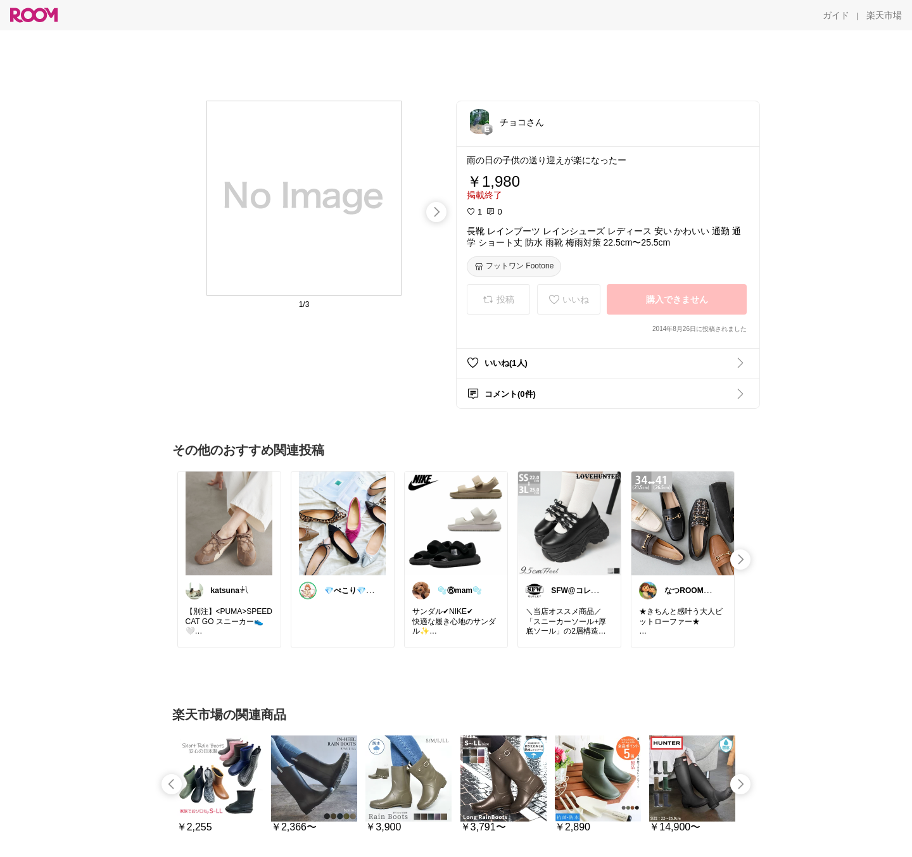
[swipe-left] (172, 784)
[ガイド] (836, 15)
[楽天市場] (884, 15)
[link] (229, 523)
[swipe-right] (436, 212)
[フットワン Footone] (514, 266)
